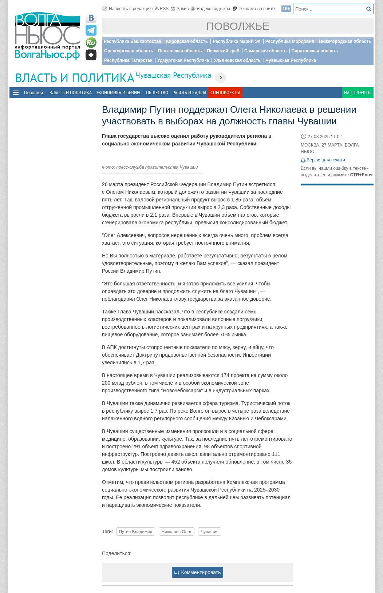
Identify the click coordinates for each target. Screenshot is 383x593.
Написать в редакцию (127, 8)
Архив (180, 8)
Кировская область (187, 41)
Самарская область (265, 50)
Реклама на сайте (253, 8)
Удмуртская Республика (183, 60)
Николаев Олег (177, 531)
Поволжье (238, 26)
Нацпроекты (357, 92)
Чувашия (209, 531)
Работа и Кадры (189, 92)
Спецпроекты (225, 92)
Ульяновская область (237, 60)
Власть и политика (71, 92)
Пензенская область (180, 50)
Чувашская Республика (291, 60)
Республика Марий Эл (236, 41)
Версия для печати (326, 160)
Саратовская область (315, 50)
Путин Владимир (135, 531)
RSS (162, 8)
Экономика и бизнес (119, 92)
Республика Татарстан (128, 60)
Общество (157, 92)
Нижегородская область (345, 41)
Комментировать (197, 572)
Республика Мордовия (289, 41)
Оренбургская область (128, 50)
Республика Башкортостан (132, 41)
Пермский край (223, 50)
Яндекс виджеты (210, 8)
